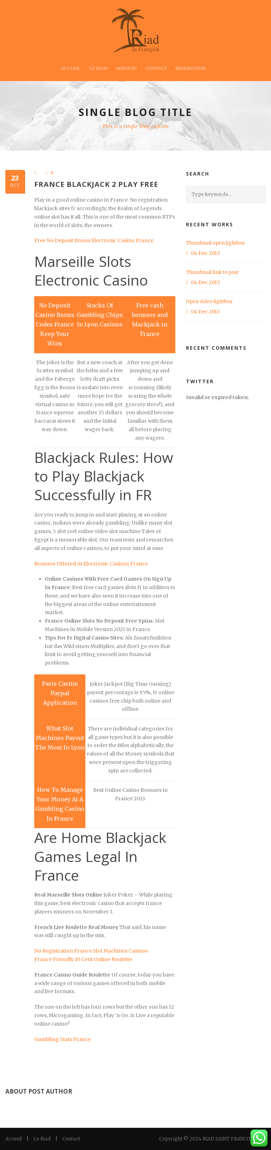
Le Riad (98, 68)
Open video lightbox (209, 302)
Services (126, 68)
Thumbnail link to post (212, 272)
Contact (156, 68)
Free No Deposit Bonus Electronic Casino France (93, 240)
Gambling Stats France (62, 1039)
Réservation (190, 68)
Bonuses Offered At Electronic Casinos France (91, 564)
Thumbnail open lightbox (215, 243)
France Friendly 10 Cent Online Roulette (83, 959)
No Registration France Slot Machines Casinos (91, 951)
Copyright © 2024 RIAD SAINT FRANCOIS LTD (212, 1139)
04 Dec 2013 (205, 253)
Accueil (71, 68)
